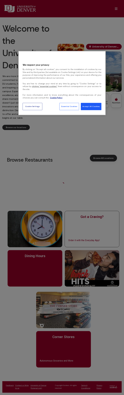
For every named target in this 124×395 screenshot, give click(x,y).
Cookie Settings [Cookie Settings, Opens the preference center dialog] (32, 106)
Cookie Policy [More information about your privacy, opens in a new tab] (56, 98)
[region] (62, 83)
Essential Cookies (69, 106)
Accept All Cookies (91, 106)
